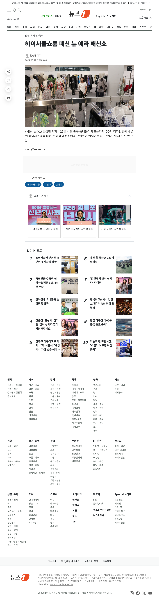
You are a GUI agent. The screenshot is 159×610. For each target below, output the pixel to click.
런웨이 (59, 184)
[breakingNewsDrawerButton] (14, 10)
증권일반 (33, 461)
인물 (31, 411)
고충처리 (107, 561)
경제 (52, 379)
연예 (31, 494)
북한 (9, 440)
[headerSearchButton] (19, 10)
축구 (52, 507)
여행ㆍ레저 (12, 526)
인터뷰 (32, 518)
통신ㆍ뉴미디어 (100, 450)
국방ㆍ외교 (120, 385)
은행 (31, 453)
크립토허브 (47, 16)
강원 (95, 400)
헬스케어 (119, 453)
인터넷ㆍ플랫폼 (100, 446)
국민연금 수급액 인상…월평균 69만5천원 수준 (47, 283)
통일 (117, 388)
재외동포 (119, 392)
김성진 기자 (35, 55)
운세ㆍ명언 (12, 530)
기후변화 (76, 411)
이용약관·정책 (91, 561)
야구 (52, 499)
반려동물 (11, 537)
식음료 (53, 476)
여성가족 (33, 415)
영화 (31, 507)
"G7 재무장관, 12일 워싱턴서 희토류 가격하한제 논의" (93, 3)
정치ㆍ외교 (12, 446)
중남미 (75, 404)
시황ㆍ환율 (34, 465)
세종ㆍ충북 (98, 404)
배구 (52, 515)
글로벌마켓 (98, 503)
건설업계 (76, 461)
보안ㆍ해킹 (98, 461)
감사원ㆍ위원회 (14, 392)
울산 (95, 427)
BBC (95, 499)
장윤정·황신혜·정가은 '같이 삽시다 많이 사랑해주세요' (47, 324)
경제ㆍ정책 (55, 385)
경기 (95, 392)
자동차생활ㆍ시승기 (16, 541)
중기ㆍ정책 (55, 461)
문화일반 (11, 515)
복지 (31, 396)
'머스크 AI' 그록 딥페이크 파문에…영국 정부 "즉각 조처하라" (35, 3)
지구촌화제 (77, 423)
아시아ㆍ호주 (78, 392)
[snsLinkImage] (132, 593)
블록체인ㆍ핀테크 (37, 472)
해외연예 (33, 515)
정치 (9, 379)
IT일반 (96, 457)
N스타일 (32, 522)
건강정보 (11, 522)
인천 (95, 396)
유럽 (74, 396)
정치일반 (11, 396)
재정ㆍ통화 (55, 388)
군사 (9, 450)
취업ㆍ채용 (55, 484)
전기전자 (54, 453)
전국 (95, 379)
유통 (52, 465)
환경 (31, 404)
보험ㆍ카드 (34, 457)
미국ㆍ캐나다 (78, 388)
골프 (52, 522)
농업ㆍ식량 (55, 404)
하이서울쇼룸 (33, 184)
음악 (31, 511)
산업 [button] (27, 35)
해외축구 (54, 511)
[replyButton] (8, 80)
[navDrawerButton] (9, 10)
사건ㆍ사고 (34, 385)
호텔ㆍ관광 (55, 480)
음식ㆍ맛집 (12, 545)
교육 (31, 392)
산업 (52, 440)
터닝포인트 (120, 515)
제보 (150, 9)
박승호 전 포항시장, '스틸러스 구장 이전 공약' (101, 345)
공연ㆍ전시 (12, 499)
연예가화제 (34, 499)
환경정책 (54, 408)
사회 (31, 379)
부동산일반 (77, 446)
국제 (74, 379)
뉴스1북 (118, 518)
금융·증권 (34, 440)
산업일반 (54, 446)
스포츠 (53, 494)
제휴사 (96, 494)
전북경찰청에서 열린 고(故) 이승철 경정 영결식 (102, 304)
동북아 (75, 385)
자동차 (53, 457)
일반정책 (76, 450)
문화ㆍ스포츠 (13, 461)
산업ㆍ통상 (55, 392)
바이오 (118, 440)
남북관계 (11, 465)
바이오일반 (120, 457)
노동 (31, 400)
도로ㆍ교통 (12, 534)
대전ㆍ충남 (98, 408)
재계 (52, 450)
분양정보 (76, 453)
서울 (95, 388)
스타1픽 (118, 507)
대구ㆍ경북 (98, 419)
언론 (9, 518)
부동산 (75, 440)
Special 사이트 (123, 494)
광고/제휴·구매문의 (70, 561)
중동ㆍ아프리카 (79, 400)
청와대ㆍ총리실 (14, 385)
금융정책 (33, 450)
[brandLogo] (80, 13)
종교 (9, 507)
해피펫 (58, 16)
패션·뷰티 (55, 472)
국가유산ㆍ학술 (14, 511)
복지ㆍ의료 (120, 446)
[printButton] (8, 98)
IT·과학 (97, 440)
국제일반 (76, 427)
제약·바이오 (120, 450)
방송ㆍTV (33, 503)
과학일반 (97, 469)
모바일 (96, 453)
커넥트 (143, 9)
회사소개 (52, 561)
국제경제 (76, 408)
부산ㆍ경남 (98, 423)
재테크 (32, 469)
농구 (52, 518)
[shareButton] (8, 72)
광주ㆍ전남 (98, 415)
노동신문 (111, 16)
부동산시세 (77, 457)
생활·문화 (12, 494)
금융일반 (33, 446)
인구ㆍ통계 (55, 396)
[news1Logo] (20, 577)
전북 (95, 411)
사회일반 (33, 419)
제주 (95, 430)
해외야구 (54, 503)
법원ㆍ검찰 (34, 388)
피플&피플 (77, 419)
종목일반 (54, 526)
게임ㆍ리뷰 (98, 465)
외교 (117, 379)
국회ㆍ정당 (12, 388)
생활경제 (54, 469)
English (100, 16)
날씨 (31, 408)
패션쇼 (47, 184)
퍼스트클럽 (120, 522)
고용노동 (54, 400)
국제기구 (76, 415)
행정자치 (97, 385)
